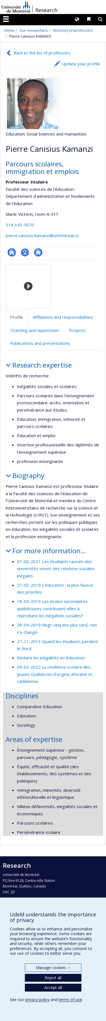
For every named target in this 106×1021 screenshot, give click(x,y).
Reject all (53, 977)
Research (46, 10)
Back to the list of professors (42, 53)
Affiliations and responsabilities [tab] (63, 317)
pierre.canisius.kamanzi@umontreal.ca (42, 235)
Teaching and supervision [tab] (34, 330)
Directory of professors (73, 30)
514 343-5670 (20, 225)
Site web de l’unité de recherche (38, 252)
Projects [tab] (77, 330)
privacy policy (37, 999)
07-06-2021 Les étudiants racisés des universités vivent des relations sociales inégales (56, 569)
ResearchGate (11, 252)
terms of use (70, 999)
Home (9, 30)
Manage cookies (53, 967)
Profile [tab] (16, 317)
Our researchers (34, 30)
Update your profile (81, 63)
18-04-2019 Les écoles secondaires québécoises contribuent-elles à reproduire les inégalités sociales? (52, 608)
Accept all (53, 987)
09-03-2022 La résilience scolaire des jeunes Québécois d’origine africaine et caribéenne (54, 674)
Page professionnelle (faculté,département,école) (25, 252)
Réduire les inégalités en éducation (51, 657)
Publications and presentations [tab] (40, 343)
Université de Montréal (15, 7)
